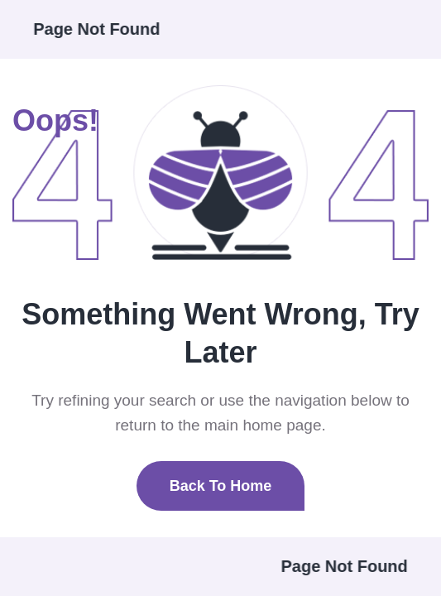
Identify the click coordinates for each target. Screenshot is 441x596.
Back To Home (221, 486)
